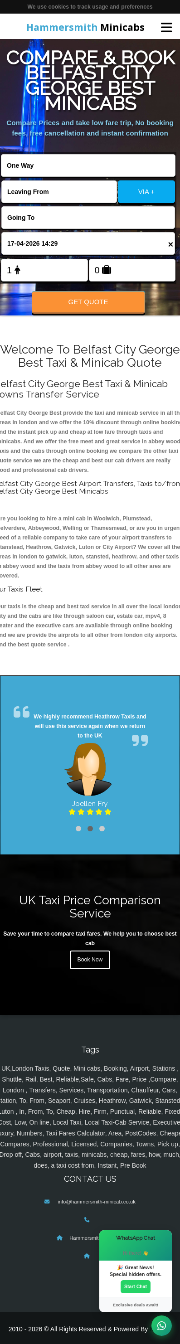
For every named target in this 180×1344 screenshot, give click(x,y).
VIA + (146, 191)
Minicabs (85, 27)
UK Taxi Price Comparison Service (90, 906)
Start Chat (135, 1286)
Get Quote (88, 302)
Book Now (90, 959)
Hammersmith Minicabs (96, 1238)
